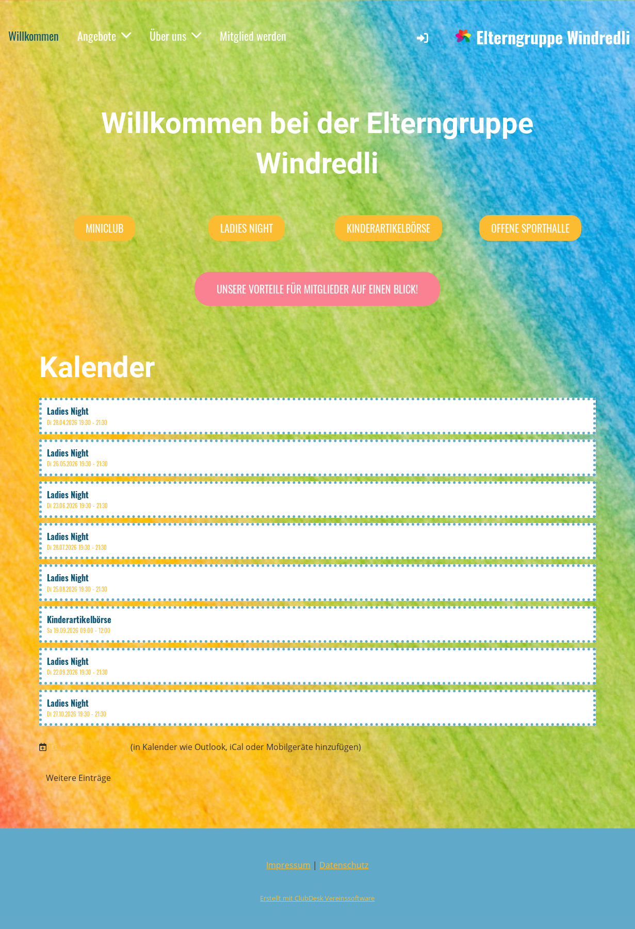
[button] (317, 416)
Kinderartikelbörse (388, 228)
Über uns (175, 35)
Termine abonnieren (88, 747)
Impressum (288, 865)
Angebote (104, 35)
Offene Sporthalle (530, 228)
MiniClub (104, 228)
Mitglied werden (253, 35)
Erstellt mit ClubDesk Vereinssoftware (317, 898)
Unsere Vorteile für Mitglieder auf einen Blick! (317, 289)
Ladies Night (246, 228)
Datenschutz (343, 865)
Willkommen (33, 35)
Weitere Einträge (78, 778)
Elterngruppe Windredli (553, 37)
